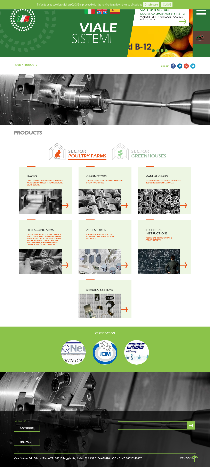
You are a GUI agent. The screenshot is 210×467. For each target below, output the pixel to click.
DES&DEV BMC (188, 458)
